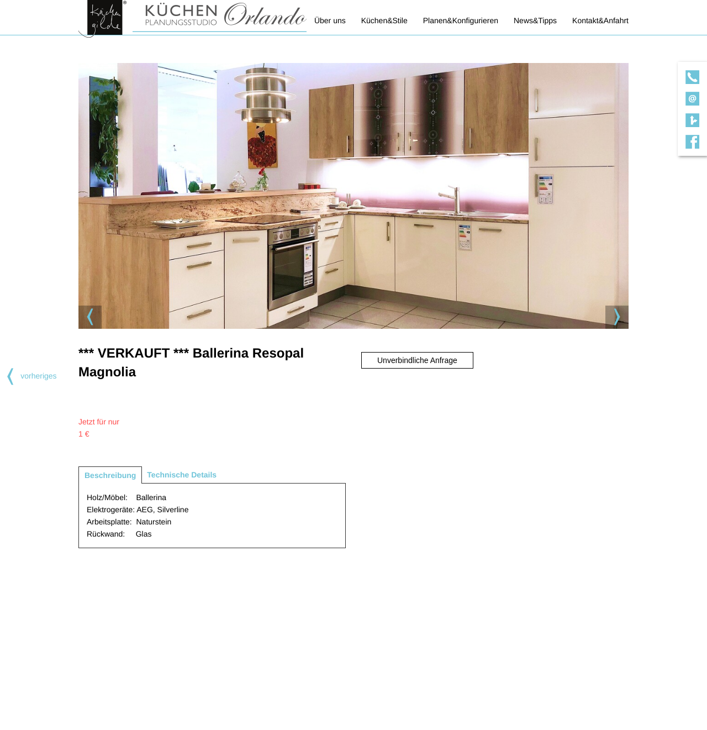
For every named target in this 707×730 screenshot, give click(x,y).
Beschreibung (110, 475)
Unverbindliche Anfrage (417, 360)
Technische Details (182, 474)
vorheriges (28, 375)
